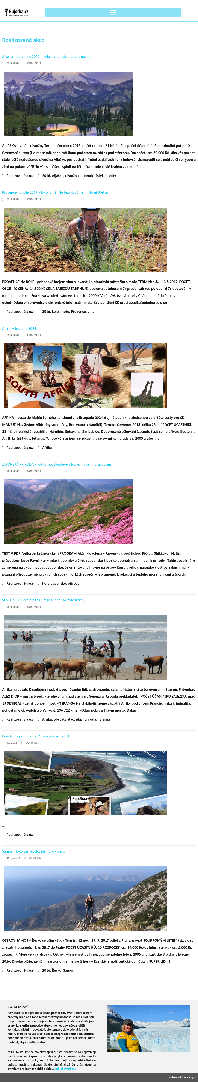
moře (64, 311)
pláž (79, 719)
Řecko (56, 970)
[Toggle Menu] (113, 12)
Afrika (47, 447)
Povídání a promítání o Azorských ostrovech (36, 736)
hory (45, 583)
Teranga (104, 719)
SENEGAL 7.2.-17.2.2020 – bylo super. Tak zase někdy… (44, 600)
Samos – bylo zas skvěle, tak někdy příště (34, 851)
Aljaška (57, 175)
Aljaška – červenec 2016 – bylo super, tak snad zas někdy (46, 56)
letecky (110, 175)
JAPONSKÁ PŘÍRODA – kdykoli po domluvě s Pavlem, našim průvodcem (57, 464)
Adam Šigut (190, 1077)
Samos (68, 970)
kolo (55, 311)
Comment (34, 63)
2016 (46, 175)
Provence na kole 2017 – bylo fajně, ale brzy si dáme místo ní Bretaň (55, 192)
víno (91, 311)
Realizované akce (20, 175)
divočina (72, 175)
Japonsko (58, 583)
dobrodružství (91, 175)
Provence (78, 311)
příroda (74, 583)
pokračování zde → (67, 1069)
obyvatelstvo (64, 719)
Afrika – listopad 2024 (19, 328)
